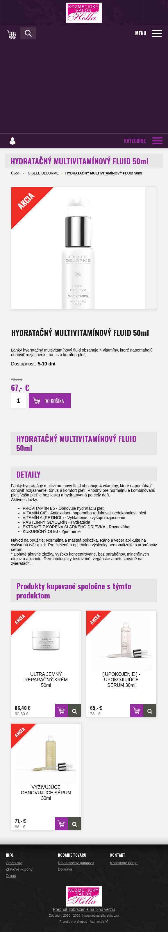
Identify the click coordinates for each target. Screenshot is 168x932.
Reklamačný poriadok (76, 863)
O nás (11, 875)
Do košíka (54, 401)
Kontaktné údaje (123, 863)
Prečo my (14, 863)
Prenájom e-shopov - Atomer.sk (84, 921)
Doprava (65, 869)
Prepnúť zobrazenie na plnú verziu (84, 909)
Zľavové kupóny (19, 869)
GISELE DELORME (43, 173)
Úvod (15, 173)
